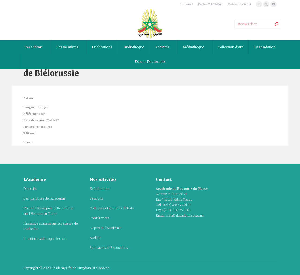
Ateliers (95, 238)
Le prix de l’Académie (105, 228)
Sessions (96, 199)
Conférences (99, 218)
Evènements (99, 189)
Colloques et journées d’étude (112, 208)
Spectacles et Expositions (109, 248)
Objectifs (30, 189)
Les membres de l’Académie (44, 199)
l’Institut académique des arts (45, 239)
